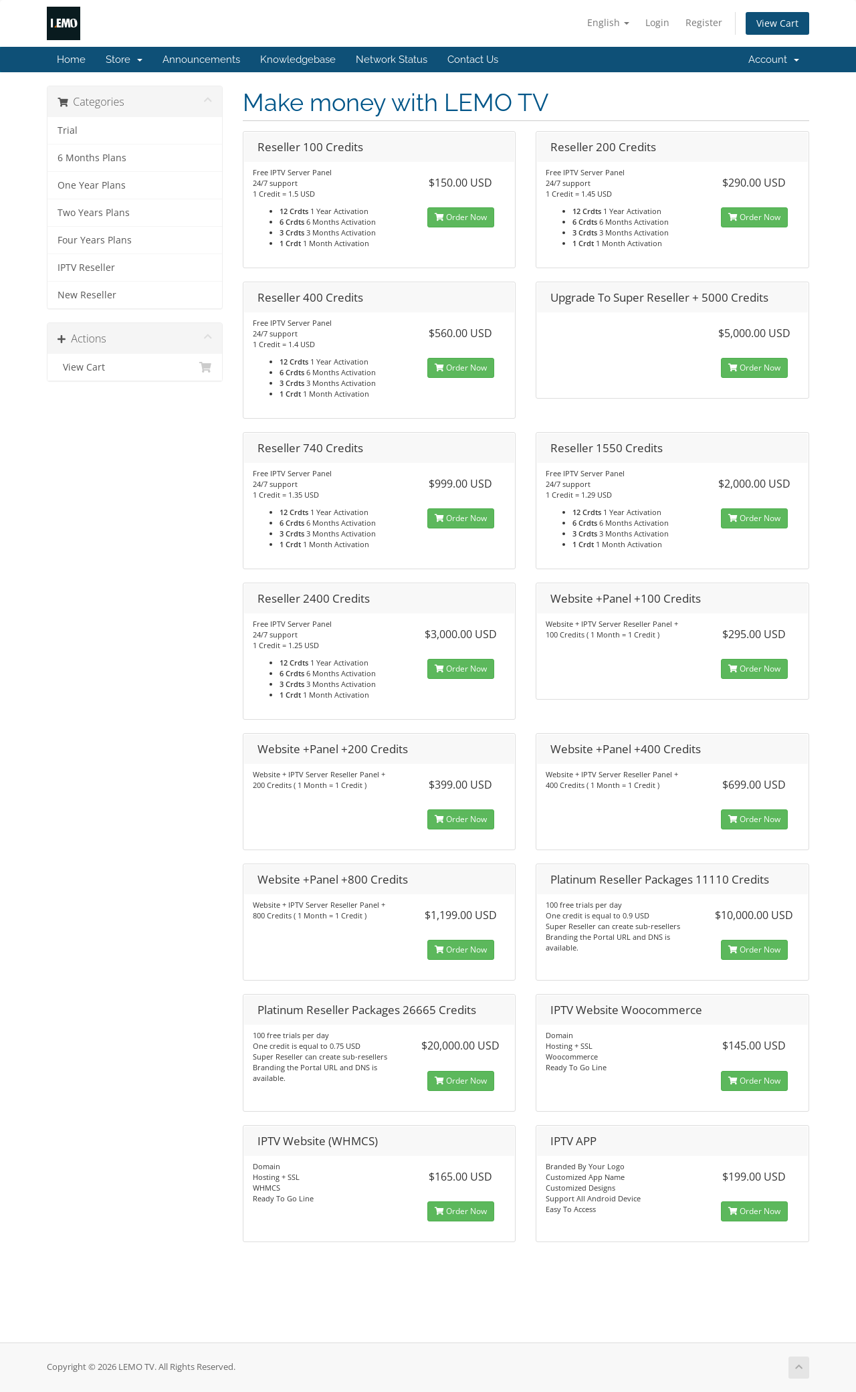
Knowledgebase (298, 60)
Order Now (461, 217)
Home (71, 60)
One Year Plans (92, 185)
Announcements (201, 60)
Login (657, 22)
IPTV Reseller (86, 268)
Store (124, 60)
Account (773, 60)
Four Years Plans (95, 240)
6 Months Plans (92, 158)
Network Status (391, 60)
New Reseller (87, 295)
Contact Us (472, 60)
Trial (68, 130)
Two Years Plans (94, 213)
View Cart (777, 23)
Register (703, 22)
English (608, 22)
